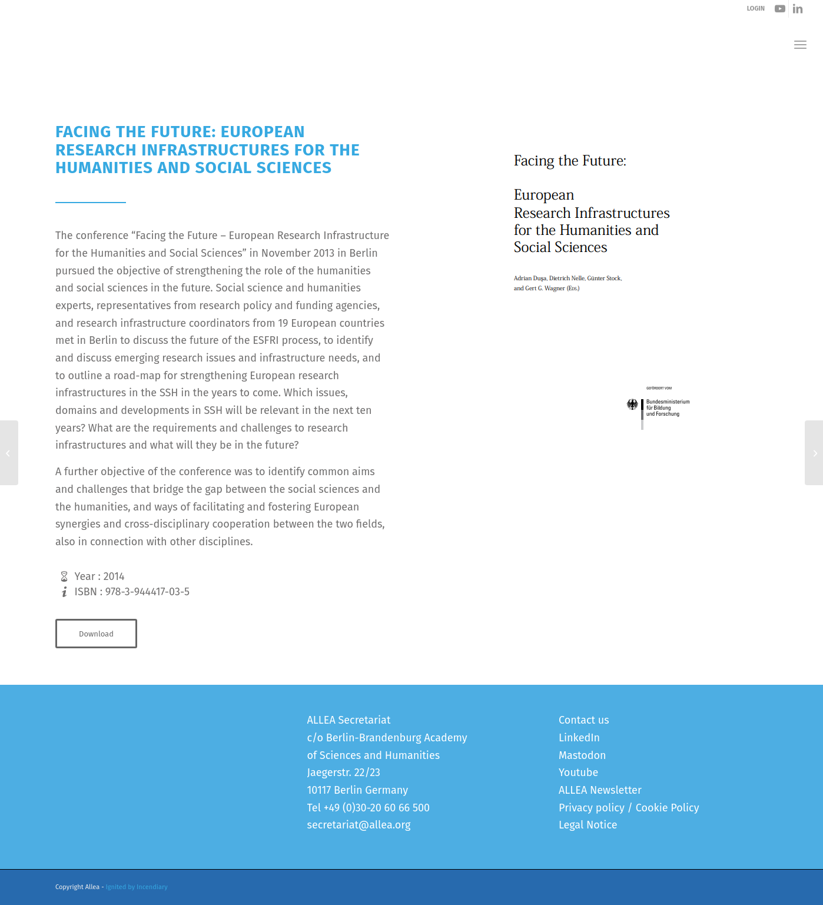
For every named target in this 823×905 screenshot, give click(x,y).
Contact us (584, 720)
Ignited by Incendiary (137, 887)
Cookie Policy (667, 807)
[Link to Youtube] (779, 9)
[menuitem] (800, 44)
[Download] (96, 633)
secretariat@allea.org (359, 824)
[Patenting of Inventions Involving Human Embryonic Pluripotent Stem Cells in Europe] (9, 452)
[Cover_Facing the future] (600, 297)
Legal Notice (588, 824)
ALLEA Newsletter (600, 790)
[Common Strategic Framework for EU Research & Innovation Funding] (814, 452)
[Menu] (800, 44)
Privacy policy (592, 807)
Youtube (578, 772)
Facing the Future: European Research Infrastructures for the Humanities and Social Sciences (252, 81)
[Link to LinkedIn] (798, 9)
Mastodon (582, 755)
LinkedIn (579, 737)
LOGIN (756, 8)
